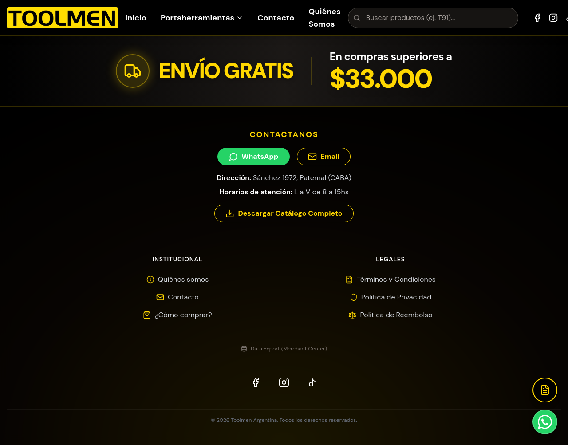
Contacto (275, 17)
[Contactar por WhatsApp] (544, 422)
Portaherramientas (202, 17)
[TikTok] (312, 382)
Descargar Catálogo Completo (283, 213)
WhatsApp (253, 156)
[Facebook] (537, 17)
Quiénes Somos (324, 17)
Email (323, 156)
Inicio (135, 17)
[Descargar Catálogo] (544, 390)
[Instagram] (553, 17)
